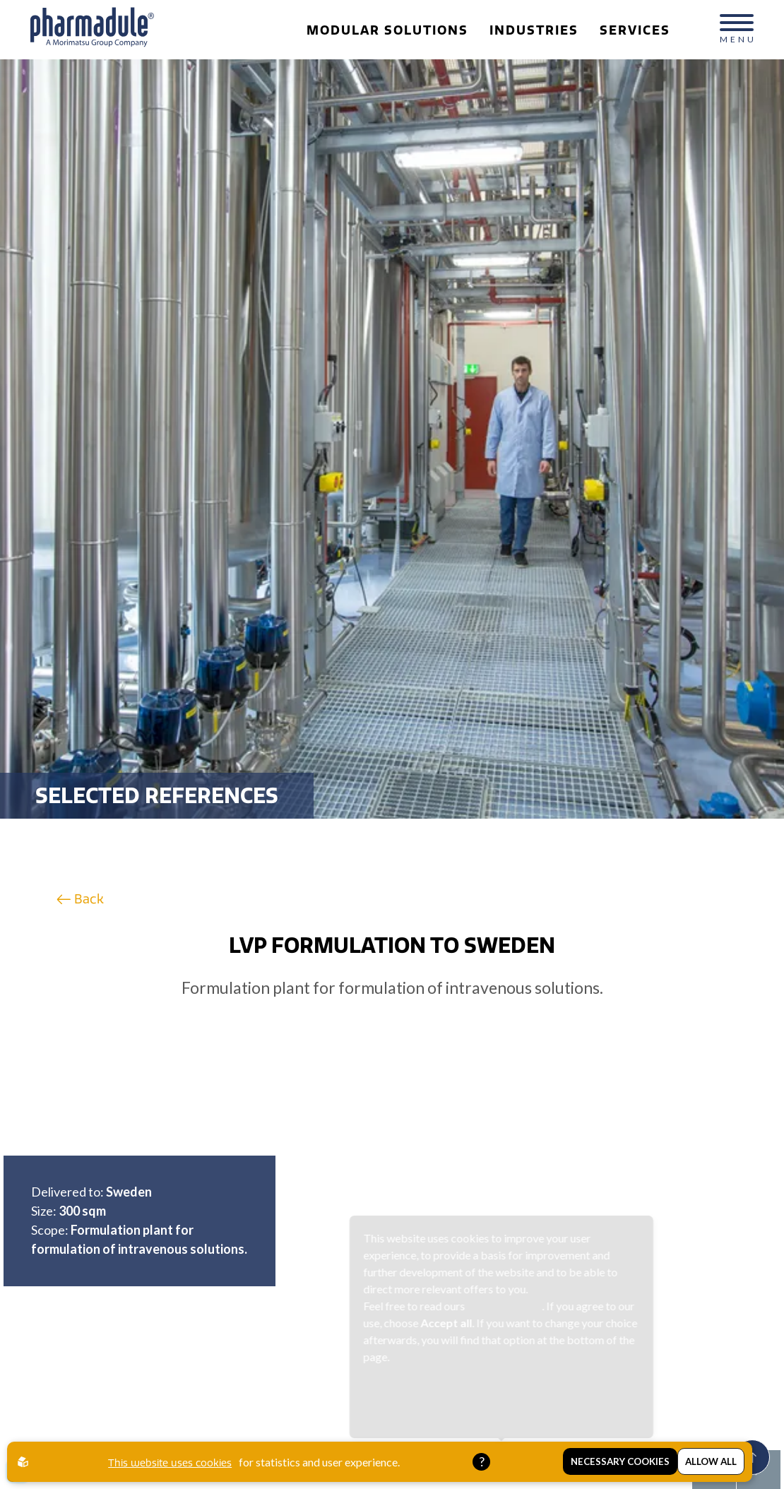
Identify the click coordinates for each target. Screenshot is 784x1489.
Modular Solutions (382, 31)
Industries (529, 31)
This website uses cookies (170, 1463)
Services (630, 31)
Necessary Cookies (620, 1462)
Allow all (711, 1462)
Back (80, 899)
